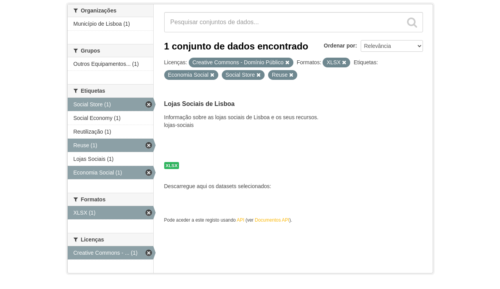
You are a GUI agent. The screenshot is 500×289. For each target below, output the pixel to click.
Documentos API (272, 220)
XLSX (172, 165)
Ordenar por (339, 45)
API (240, 220)
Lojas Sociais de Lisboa (199, 103)
